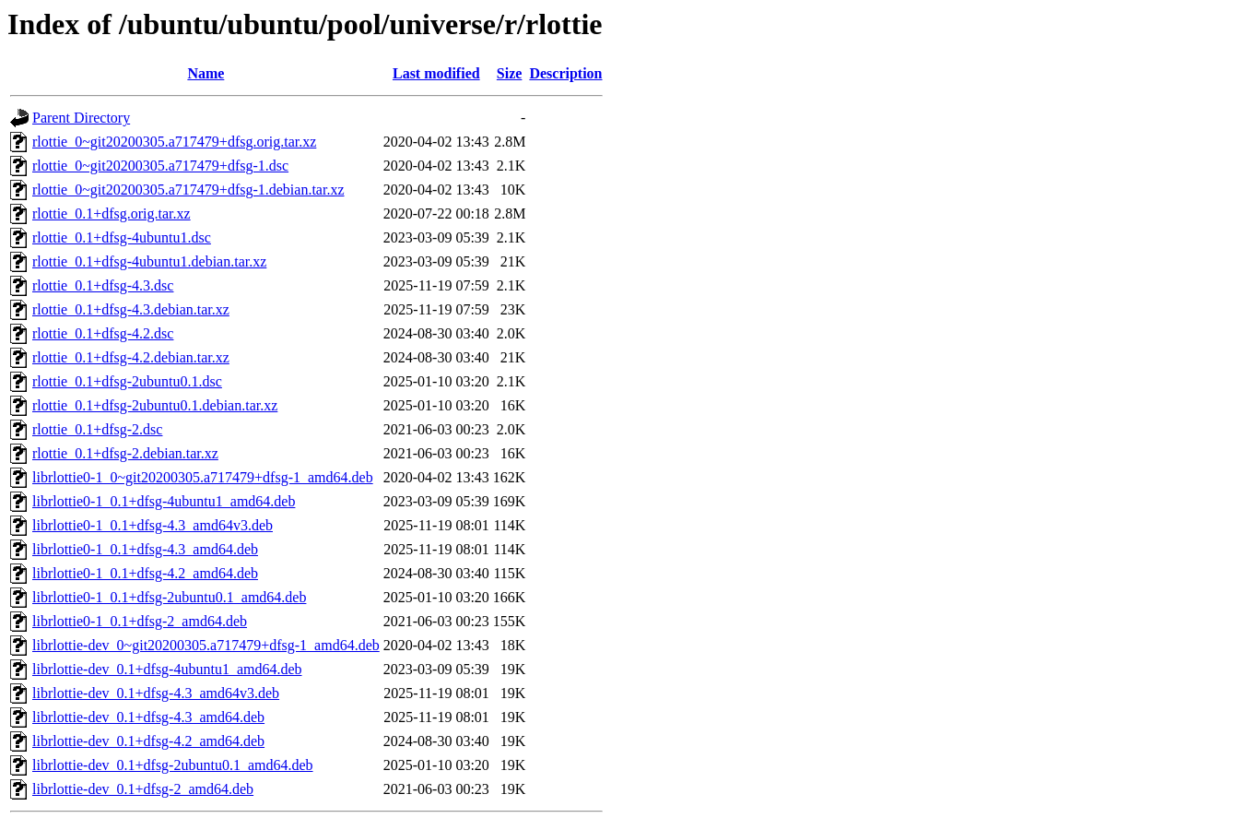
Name (205, 73)
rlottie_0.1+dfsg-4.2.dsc (102, 333)
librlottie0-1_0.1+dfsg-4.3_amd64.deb (145, 549)
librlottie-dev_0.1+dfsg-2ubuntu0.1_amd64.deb (172, 765)
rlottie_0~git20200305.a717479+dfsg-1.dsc (160, 165)
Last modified (436, 73)
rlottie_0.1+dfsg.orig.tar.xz (111, 213)
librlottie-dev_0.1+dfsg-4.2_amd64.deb (148, 741)
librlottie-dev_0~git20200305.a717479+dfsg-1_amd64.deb (206, 645)
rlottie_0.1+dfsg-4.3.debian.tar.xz (130, 309)
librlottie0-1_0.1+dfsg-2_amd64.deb (139, 621)
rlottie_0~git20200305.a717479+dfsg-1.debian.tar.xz (188, 189)
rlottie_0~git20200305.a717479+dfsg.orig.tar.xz (174, 141)
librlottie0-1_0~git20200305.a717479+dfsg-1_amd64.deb (202, 477)
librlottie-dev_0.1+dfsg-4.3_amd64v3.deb (155, 693)
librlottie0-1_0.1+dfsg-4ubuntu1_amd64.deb (163, 501)
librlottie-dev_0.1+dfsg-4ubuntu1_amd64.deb (167, 669)
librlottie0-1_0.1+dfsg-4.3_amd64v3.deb (152, 525)
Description (565, 73)
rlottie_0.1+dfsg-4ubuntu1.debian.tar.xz (149, 261)
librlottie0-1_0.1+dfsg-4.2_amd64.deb (145, 573)
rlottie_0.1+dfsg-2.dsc (97, 429)
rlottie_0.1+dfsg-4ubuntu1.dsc (121, 237)
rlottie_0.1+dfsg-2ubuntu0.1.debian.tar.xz (154, 405)
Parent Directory (81, 117)
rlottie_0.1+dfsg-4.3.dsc (102, 285)
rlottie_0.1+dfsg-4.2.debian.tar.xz (130, 357)
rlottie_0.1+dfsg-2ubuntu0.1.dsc (127, 381)
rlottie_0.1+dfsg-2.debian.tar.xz (125, 453)
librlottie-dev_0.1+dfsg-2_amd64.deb (142, 789)
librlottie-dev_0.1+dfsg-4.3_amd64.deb (148, 717)
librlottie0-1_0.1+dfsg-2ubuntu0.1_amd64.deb (169, 597)
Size (510, 73)
